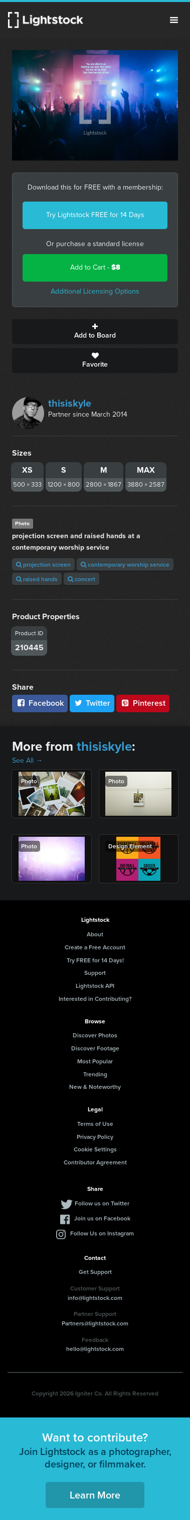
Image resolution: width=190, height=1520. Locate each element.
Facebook (40, 703)
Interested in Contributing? (95, 998)
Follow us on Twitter (102, 1203)
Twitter (92, 703)
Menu (174, 20)
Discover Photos (95, 1035)
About (95, 934)
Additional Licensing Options (95, 291)
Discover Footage (95, 1048)
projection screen (43, 564)
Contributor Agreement (95, 1162)
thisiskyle (69, 403)
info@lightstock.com (95, 1297)
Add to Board (95, 331)
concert (81, 579)
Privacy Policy (95, 1136)
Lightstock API (95, 985)
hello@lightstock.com (95, 1348)
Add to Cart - (95, 267)
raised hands (37, 579)
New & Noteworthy (95, 1086)
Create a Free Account (95, 947)
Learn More (95, 1494)
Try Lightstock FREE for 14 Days (95, 215)
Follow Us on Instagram (102, 1233)
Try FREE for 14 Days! (95, 960)
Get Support (95, 1271)
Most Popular (95, 1061)
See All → (27, 760)
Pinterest (142, 703)
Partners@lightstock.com (95, 1323)
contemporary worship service (125, 564)
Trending (95, 1074)
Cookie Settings (95, 1149)
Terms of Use (95, 1123)
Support (95, 972)
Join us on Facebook (102, 1218)
